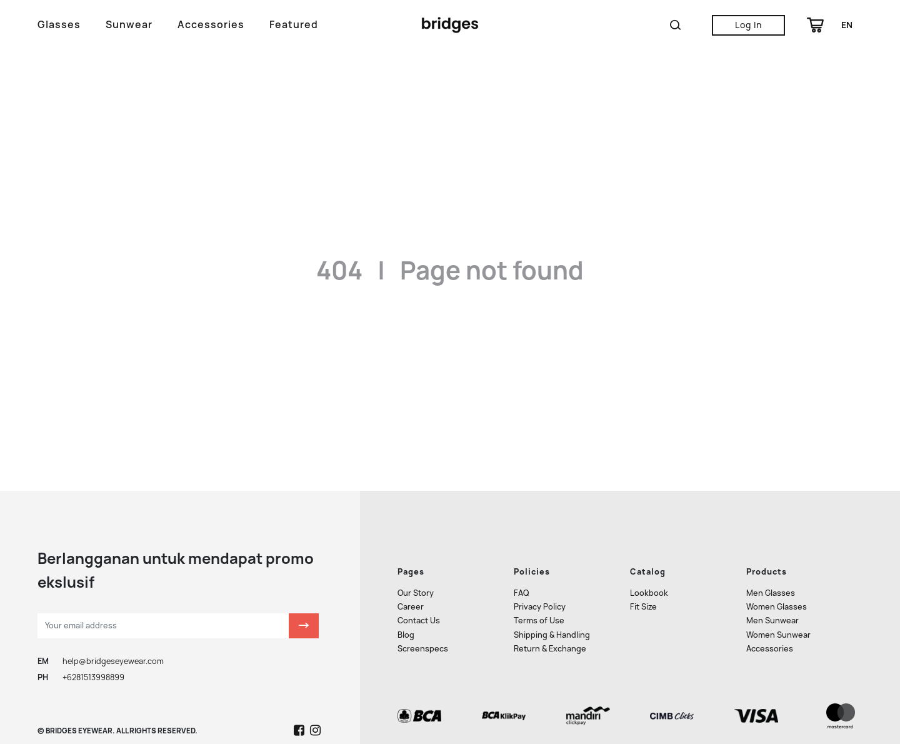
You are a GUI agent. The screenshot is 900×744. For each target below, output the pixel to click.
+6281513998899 (93, 634)
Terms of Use (539, 577)
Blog (406, 591)
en (846, 25)
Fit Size (643, 563)
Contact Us (419, 577)
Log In (748, 25)
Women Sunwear (778, 591)
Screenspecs (423, 605)
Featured (293, 24)
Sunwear (129, 24)
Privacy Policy (540, 563)
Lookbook (649, 550)
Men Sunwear (772, 577)
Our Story (416, 550)
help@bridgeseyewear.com (113, 617)
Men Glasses (770, 550)
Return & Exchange (550, 605)
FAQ (521, 550)
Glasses (59, 24)
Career (411, 563)
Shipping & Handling (552, 591)
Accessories (211, 24)
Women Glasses (776, 563)
